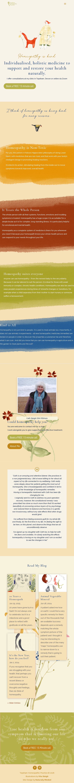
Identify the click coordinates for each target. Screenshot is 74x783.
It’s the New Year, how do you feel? (19, 657)
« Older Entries (13, 703)
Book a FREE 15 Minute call (37, 747)
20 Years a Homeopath (16, 598)
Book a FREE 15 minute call (19, 86)
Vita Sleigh (43, 776)
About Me (15, 446)
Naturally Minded (43, 780)
